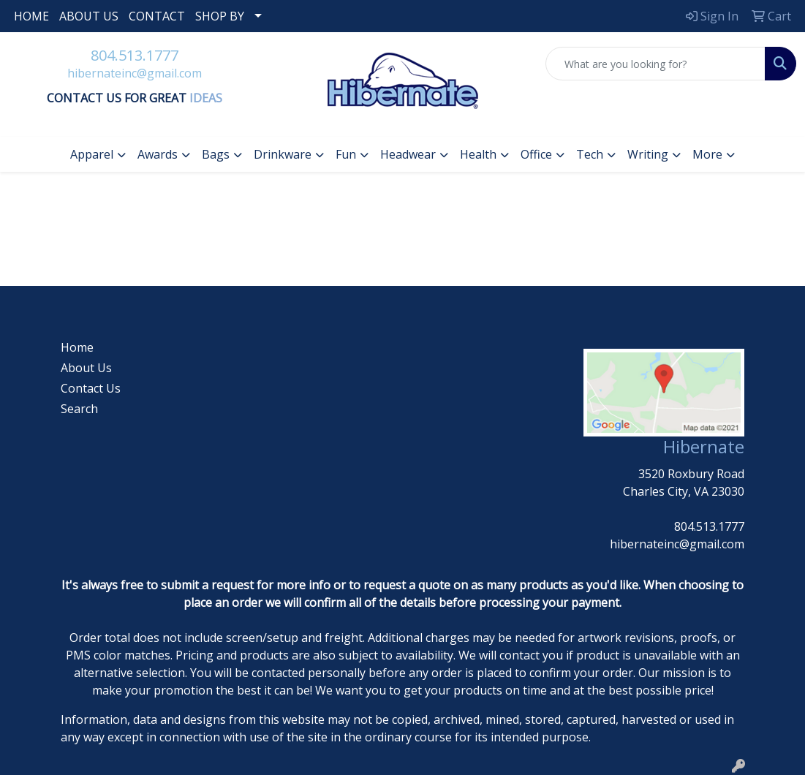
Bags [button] (216, 154)
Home (77, 347)
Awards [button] (157, 154)
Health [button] (478, 154)
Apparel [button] (91, 154)
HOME (31, 16)
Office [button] (536, 154)
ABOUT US (88, 16)
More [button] (707, 154)
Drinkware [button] (282, 154)
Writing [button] (647, 154)
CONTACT (157, 16)
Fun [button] (346, 154)
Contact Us (91, 388)
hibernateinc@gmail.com (134, 73)
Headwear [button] (408, 154)
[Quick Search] (655, 63)
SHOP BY (219, 16)
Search (79, 409)
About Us (86, 368)
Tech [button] (589, 154)
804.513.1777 (134, 55)
